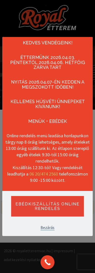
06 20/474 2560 (43, 174)
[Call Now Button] (47, 262)
